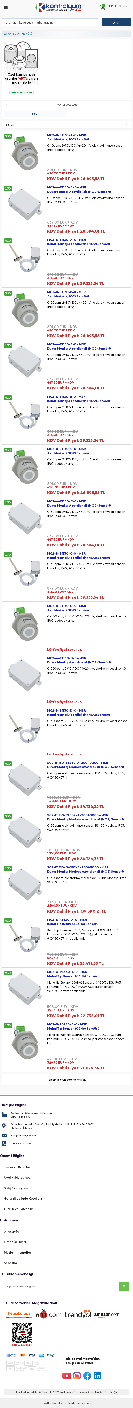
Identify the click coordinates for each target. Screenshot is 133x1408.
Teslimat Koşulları (17, 1167)
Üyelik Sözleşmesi (17, 1177)
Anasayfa (11, 1231)
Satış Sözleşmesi (16, 1188)
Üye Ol (124, 17)
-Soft (45, 1402)
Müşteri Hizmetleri (18, 1252)
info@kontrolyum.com (24, 1135)
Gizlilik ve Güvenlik (18, 1209)
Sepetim (10, 1263)
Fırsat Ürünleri (15, 1242)
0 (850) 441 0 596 (21, 1143)
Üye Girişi (119, 17)
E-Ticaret (55, 1402)
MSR (34, 113)
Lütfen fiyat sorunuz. (64, 649)
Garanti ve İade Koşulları (23, 1198)
